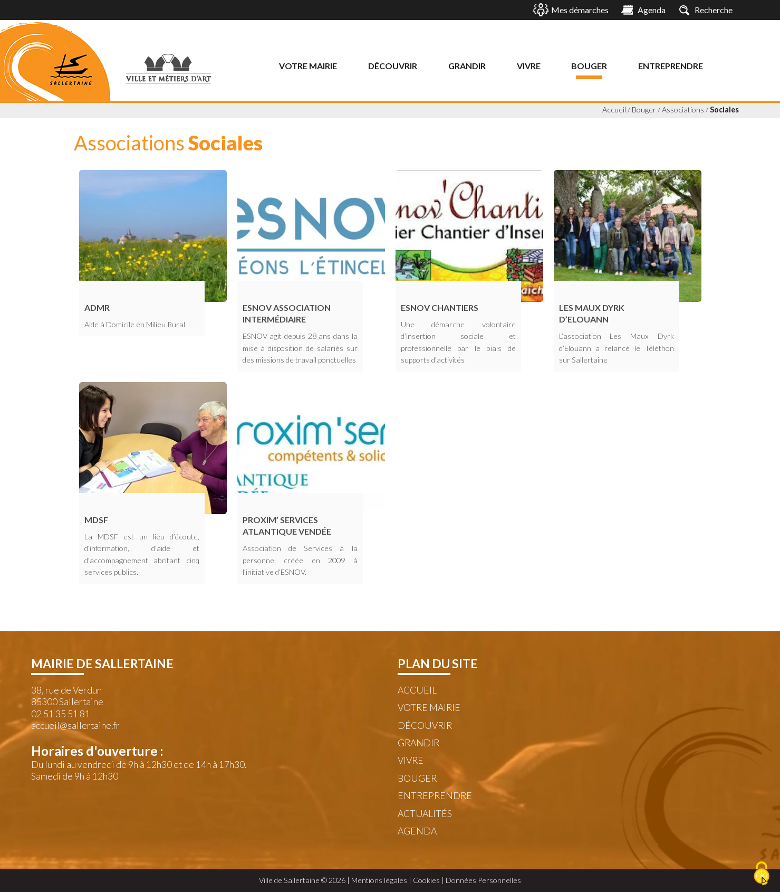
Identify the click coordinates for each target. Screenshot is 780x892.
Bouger (589, 66)
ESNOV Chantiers (439, 307)
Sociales (724, 109)
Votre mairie (308, 66)
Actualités (425, 813)
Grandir (467, 66)
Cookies (426, 880)
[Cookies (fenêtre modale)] (761, 874)
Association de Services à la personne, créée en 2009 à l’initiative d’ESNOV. (300, 560)
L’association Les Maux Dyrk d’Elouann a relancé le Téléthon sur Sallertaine (616, 347)
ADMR (97, 307)
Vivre (529, 66)
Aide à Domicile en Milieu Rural (134, 324)
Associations (683, 109)
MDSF (96, 520)
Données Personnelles (483, 880)
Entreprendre (670, 66)
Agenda (417, 831)
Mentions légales (379, 880)
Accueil (614, 109)
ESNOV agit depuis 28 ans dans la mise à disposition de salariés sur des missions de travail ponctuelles (300, 347)
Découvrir (392, 66)
